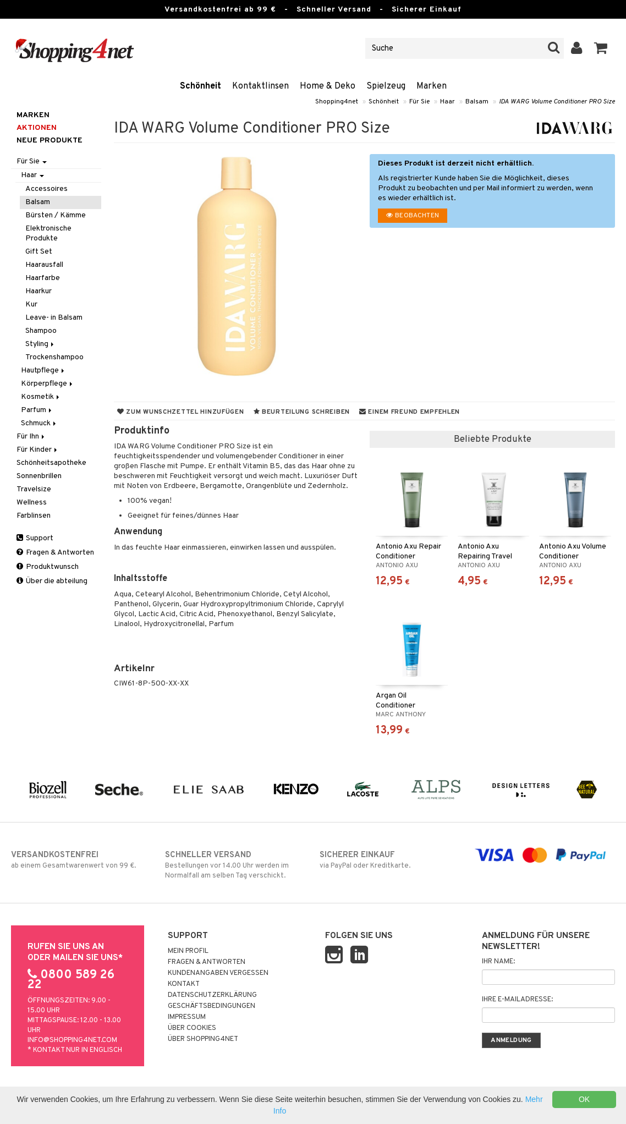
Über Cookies (192, 1028)
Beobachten (412, 215)
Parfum (37, 410)
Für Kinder (38, 449)
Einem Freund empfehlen (409, 412)
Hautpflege (43, 370)
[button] (601, 48)
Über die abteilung (52, 581)
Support (35, 538)
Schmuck (39, 423)
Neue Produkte (50, 140)
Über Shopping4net (203, 1039)
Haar (447, 101)
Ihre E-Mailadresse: (517, 999)
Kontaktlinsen (260, 86)
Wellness (32, 502)
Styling (40, 344)
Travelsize (34, 489)
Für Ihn (31, 436)
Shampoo (41, 331)
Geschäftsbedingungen (211, 1006)
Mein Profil (188, 951)
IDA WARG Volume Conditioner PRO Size (557, 101)
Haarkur (38, 291)
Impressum (187, 1017)
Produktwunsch (48, 567)
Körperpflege (47, 383)
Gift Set (38, 251)
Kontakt (184, 984)
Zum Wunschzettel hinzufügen (180, 412)
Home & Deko (327, 86)
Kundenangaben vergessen (218, 973)
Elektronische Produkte (48, 233)
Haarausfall (44, 265)
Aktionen (37, 128)
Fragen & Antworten (55, 552)
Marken (431, 86)
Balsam (476, 101)
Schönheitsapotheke (51, 463)
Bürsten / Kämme (55, 215)
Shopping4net (336, 101)
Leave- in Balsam (54, 317)
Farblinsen (34, 515)
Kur (31, 304)
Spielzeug (385, 86)
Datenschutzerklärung (212, 995)
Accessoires (46, 189)
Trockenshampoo (54, 357)
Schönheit (200, 86)
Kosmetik (41, 397)
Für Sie (419, 101)
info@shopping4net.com (72, 1040)
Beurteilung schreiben (302, 412)
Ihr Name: (498, 961)
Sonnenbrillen (39, 476)
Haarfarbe (42, 278)
